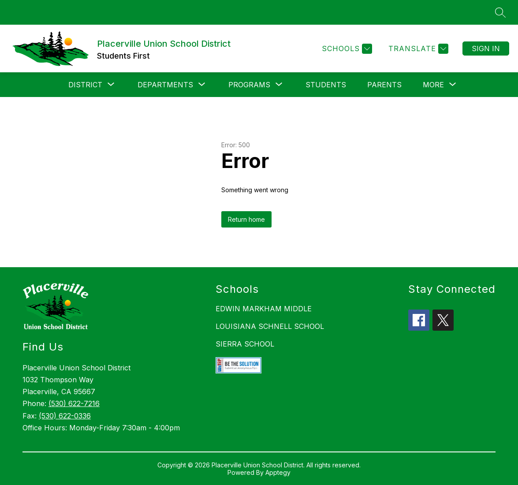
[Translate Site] (417, 48)
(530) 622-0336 (65, 415)
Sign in (486, 48)
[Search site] (500, 12)
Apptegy (278, 472)
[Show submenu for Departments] (165, 84)
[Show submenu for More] (433, 84)
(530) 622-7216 (74, 403)
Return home (246, 219)
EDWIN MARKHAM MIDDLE (264, 308)
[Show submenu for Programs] (249, 84)
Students (326, 84)
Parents (384, 84)
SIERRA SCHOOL (245, 344)
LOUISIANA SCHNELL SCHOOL (270, 326)
